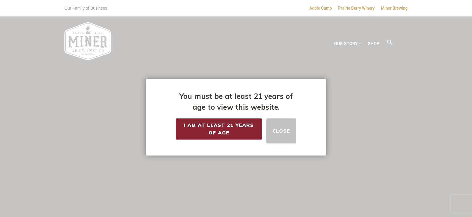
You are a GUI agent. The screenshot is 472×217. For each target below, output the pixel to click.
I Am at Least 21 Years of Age (219, 130)
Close (281, 131)
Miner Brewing (394, 8)
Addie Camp (320, 8)
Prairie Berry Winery (356, 8)
